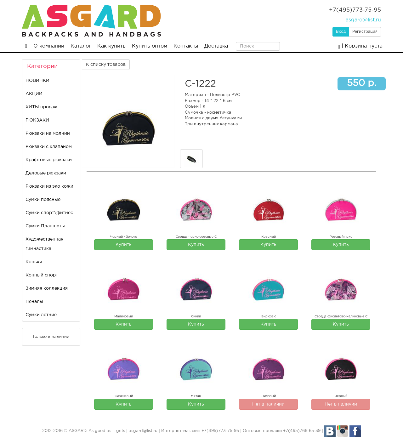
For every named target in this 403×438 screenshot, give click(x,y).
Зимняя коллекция (47, 288)
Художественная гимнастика (44, 244)
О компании (48, 46)
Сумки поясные (43, 200)
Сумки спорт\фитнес (49, 213)
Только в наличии (46, 336)
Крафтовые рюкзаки (49, 160)
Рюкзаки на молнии (48, 133)
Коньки (34, 262)
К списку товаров (106, 64)
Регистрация (364, 31)
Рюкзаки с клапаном (49, 147)
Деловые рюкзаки (46, 173)
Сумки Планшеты (45, 226)
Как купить (111, 46)
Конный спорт (42, 275)
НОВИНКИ (37, 80)
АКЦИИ (34, 94)
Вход (341, 31)
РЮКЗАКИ (37, 120)
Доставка (216, 46)
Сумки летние (41, 315)
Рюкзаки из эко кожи (49, 186)
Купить (124, 245)
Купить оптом (149, 46)
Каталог (81, 46)
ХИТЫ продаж (42, 107)
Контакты (185, 46)
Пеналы (34, 302)
